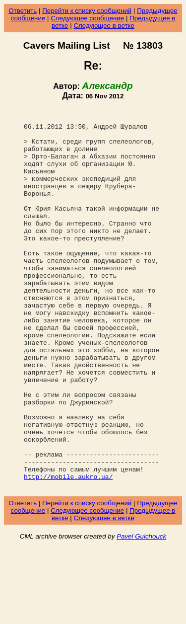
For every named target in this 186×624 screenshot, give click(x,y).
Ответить (22, 10)
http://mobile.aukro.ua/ (68, 550)
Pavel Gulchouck (141, 612)
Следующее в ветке (103, 25)
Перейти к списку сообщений (86, 10)
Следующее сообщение (87, 18)
